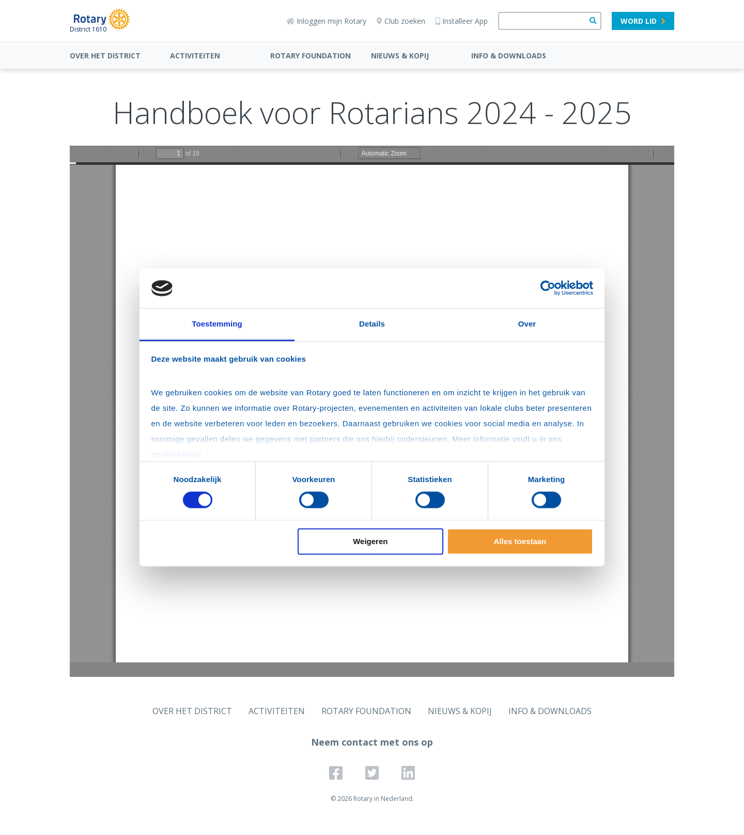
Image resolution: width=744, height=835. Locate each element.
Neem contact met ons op (372, 742)
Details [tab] (372, 323)
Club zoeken (401, 21)
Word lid (643, 21)
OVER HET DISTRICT (105, 55)
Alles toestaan (520, 541)
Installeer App (462, 21)
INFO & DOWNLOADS (508, 55)
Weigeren (370, 541)
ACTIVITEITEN (195, 55)
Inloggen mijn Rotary (326, 21)
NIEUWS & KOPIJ (400, 55)
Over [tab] (527, 323)
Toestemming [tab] (217, 323)
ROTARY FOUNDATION (310, 55)
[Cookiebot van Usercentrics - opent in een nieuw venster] (548, 288)
